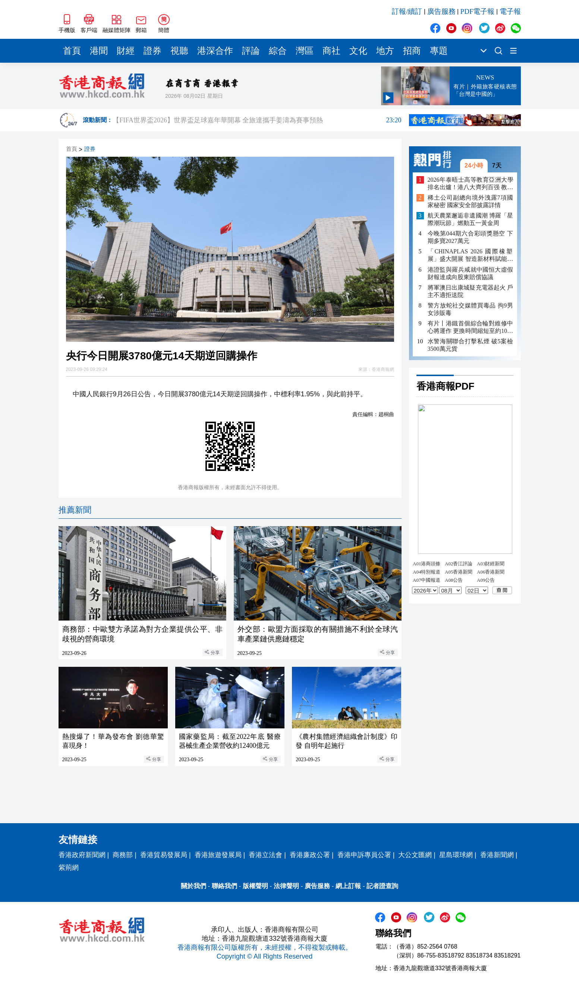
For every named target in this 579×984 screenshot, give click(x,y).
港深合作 (215, 51)
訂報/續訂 (407, 11)
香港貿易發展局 (163, 855)
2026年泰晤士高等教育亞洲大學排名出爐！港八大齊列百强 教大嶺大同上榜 (470, 184)
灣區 (305, 51)
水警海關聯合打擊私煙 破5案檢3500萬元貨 (470, 345)
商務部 (123, 855)
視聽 (179, 51)
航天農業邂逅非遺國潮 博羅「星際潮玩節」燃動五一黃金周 (470, 219)
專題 (439, 51)
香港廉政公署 (310, 855)
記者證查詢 (382, 886)
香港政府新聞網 (82, 855)
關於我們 (193, 886)
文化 (358, 51)
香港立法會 (265, 855)
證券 (152, 51)
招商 (412, 51)
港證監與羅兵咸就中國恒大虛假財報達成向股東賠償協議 (470, 273)
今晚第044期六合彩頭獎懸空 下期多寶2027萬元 (470, 237)
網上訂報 (348, 886)
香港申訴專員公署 (364, 855)
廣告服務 (441, 11)
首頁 (72, 51)
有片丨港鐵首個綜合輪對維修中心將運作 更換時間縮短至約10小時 (470, 327)
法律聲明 (286, 886)
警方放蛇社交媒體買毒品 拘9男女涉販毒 (470, 309)
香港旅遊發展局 (218, 855)
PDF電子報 (477, 11)
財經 (126, 51)
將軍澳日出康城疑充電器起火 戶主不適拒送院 (470, 291)
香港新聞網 (497, 855)
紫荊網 (69, 867)
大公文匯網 (415, 855)
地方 (385, 51)
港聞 (99, 51)
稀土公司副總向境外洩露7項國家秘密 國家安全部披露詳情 (470, 201)
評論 (251, 51)
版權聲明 (255, 886)
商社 (331, 51)
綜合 (278, 51)
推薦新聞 (75, 510)
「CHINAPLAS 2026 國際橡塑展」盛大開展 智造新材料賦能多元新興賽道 (470, 255)
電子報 (510, 11)
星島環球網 (456, 855)
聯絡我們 (224, 886)
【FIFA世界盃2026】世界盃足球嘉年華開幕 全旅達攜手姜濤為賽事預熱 (257, 120)
